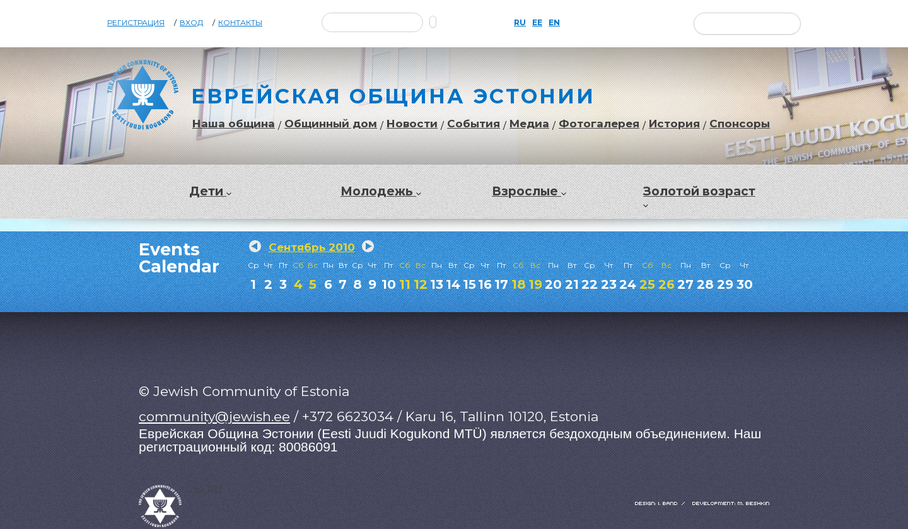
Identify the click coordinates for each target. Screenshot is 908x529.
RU (520, 22)
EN (554, 22)
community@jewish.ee (214, 416)
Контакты (240, 22)
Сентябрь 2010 (312, 247)
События (473, 124)
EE (537, 22)
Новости (412, 124)
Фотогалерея (599, 124)
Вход (191, 22)
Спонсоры (739, 124)
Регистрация (136, 22)
